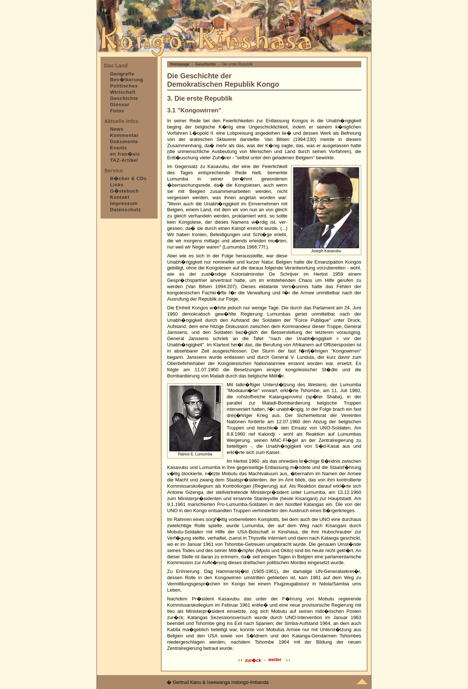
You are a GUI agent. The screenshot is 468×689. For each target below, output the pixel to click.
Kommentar (124, 135)
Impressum (123, 203)
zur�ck (253, 660)
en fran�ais (125, 154)
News (117, 129)
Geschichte (124, 98)
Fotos (117, 110)
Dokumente (124, 141)
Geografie (122, 74)
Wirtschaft (123, 92)
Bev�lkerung (126, 79)
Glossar (119, 104)
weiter (275, 659)
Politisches (124, 86)
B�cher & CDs (128, 178)
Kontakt (119, 197)
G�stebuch (124, 191)
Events (118, 147)
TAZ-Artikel (124, 160)
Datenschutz (125, 209)
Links (117, 184)
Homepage (179, 64)
